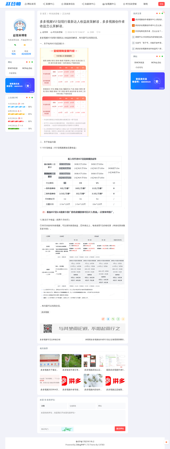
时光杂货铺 (130, 4)
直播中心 (48, 4)
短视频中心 (109, 4)
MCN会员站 (27, 68)
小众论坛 (12, 73)
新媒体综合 (68, 4)
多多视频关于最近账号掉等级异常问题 (57, 370)
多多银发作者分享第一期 (73, 370)
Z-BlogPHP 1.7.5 (82, 445)
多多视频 (44, 38)
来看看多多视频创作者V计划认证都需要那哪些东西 (106, 339)
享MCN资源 (12, 68)
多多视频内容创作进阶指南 (96, 389)
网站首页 (30, 4)
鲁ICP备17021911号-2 (85, 442)
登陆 (161, 4)
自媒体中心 (88, 4)
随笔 (146, 4)
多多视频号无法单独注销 (50, 339)
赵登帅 (44, 32)
